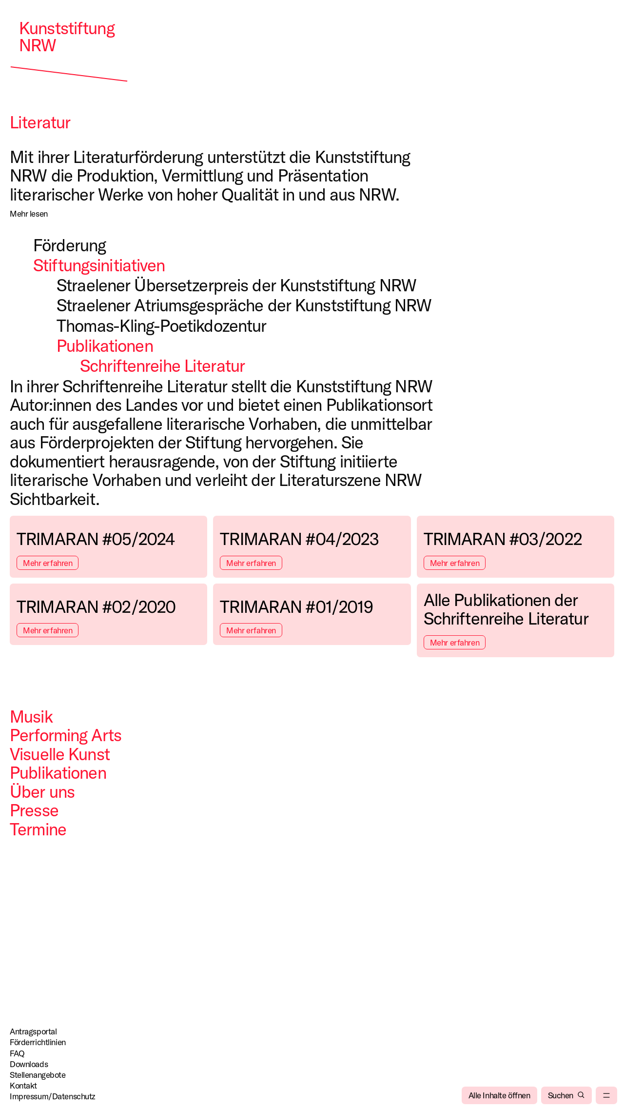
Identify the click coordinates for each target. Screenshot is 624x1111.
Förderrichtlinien (38, 1042)
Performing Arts (65, 735)
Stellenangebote (38, 1075)
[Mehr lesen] (29, 213)
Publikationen (58, 772)
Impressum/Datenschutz (53, 1096)
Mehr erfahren (47, 563)
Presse (34, 810)
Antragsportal (33, 1031)
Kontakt (23, 1085)
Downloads (29, 1064)
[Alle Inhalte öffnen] (499, 1095)
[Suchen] (566, 1095)
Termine (38, 829)
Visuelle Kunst (60, 754)
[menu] (606, 1095)
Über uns (42, 791)
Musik (31, 716)
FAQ (17, 1053)
